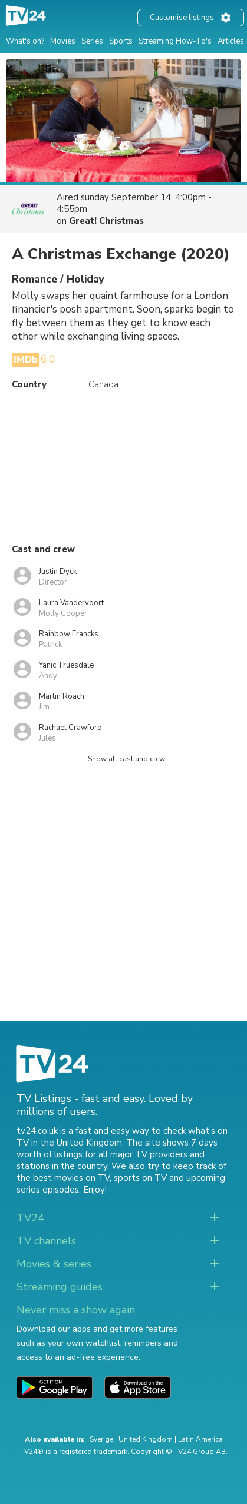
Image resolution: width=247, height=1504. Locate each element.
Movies (62, 41)
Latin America (200, 1439)
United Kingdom (145, 1439)
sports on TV (140, 1178)
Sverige (101, 1439)
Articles (231, 41)
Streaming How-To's (175, 41)
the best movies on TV (63, 1178)
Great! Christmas (106, 221)
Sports (121, 41)
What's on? (25, 41)
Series (92, 41)
